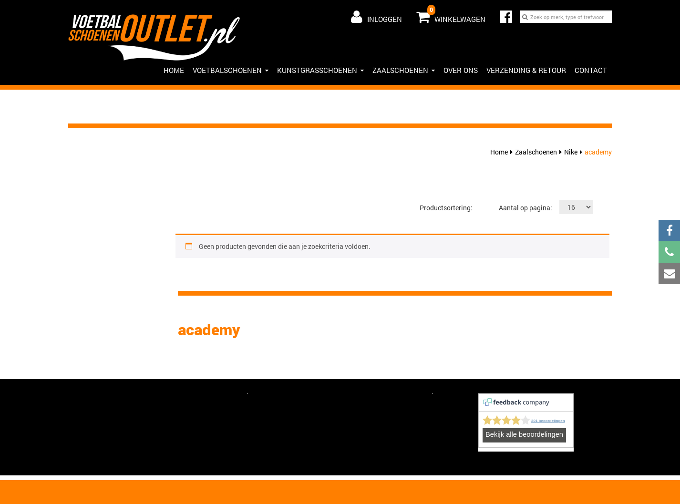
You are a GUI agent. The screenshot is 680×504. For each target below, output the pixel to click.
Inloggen (376, 17)
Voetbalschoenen (230, 70)
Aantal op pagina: (525, 207)
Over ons (460, 70)
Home (499, 151)
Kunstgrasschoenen (320, 70)
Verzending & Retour (526, 70)
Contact (591, 70)
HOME (174, 70)
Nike (570, 151)
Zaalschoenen (403, 70)
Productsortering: (446, 207)
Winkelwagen (450, 15)
